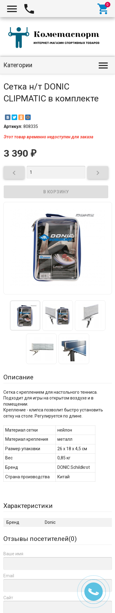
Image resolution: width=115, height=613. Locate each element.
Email (8, 575)
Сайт (8, 597)
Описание (18, 377)
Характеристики (28, 505)
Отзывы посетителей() (40, 538)
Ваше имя (13, 553)
